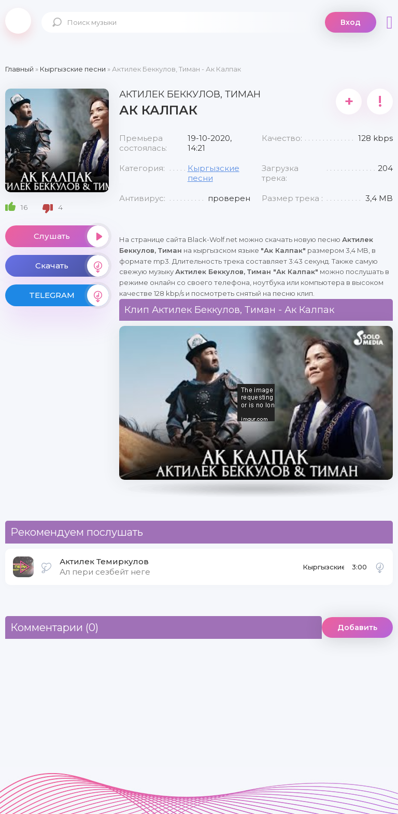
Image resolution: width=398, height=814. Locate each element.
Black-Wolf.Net (18, 21)
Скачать (72, 266)
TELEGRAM (69, 295)
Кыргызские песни (323, 570)
